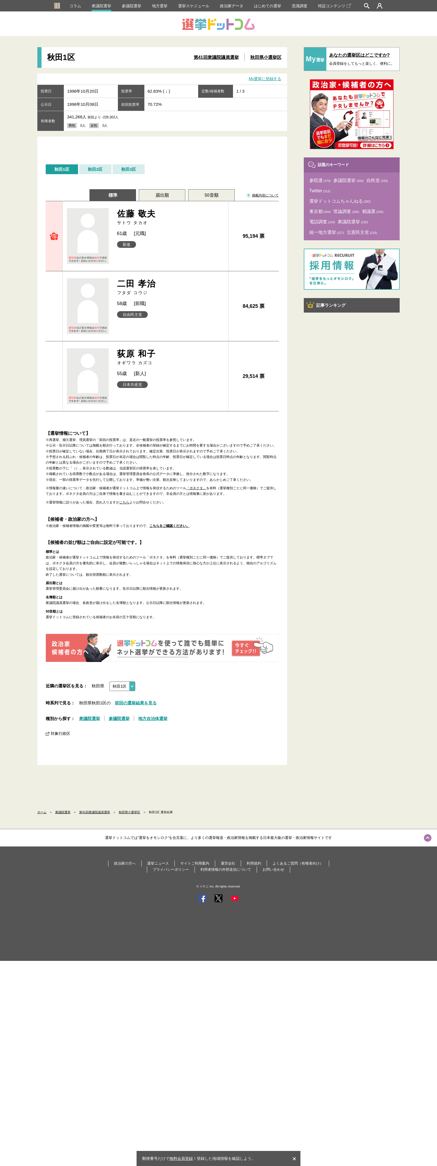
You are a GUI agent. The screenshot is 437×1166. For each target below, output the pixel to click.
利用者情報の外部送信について (225, 869)
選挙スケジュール (193, 6)
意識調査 (299, 6)
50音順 (212, 195)
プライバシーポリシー (171, 869)
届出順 (162, 195)
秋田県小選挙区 (265, 57)
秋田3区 (128, 169)
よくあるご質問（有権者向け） (298, 863)
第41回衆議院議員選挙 (216, 57)
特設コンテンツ (334, 6)
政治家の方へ (125, 863)
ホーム (42, 812)
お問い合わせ (273, 869)
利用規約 (254, 863)
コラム (75, 6)
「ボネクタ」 (196, 488)
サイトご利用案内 (194, 863)
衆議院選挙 (101, 6)
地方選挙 (159, 6)
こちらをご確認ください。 (169, 526)
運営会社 (228, 863)
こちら (124, 502)
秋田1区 (61, 169)
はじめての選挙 (267, 6)
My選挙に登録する (265, 78)
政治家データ (231, 6)
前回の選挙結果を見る (136, 702)
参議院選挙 (131, 6)
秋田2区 (95, 169)
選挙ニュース (158, 863)
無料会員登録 (181, 1158)
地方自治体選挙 (152, 718)
